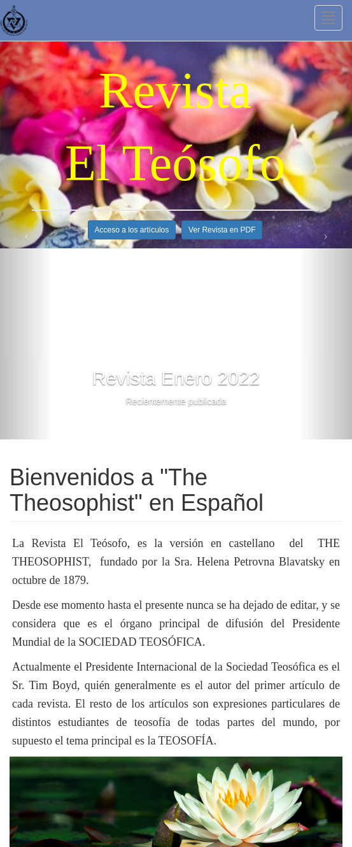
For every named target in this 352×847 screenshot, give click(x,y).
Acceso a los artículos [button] (132, 229)
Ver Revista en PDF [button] (221, 229)
